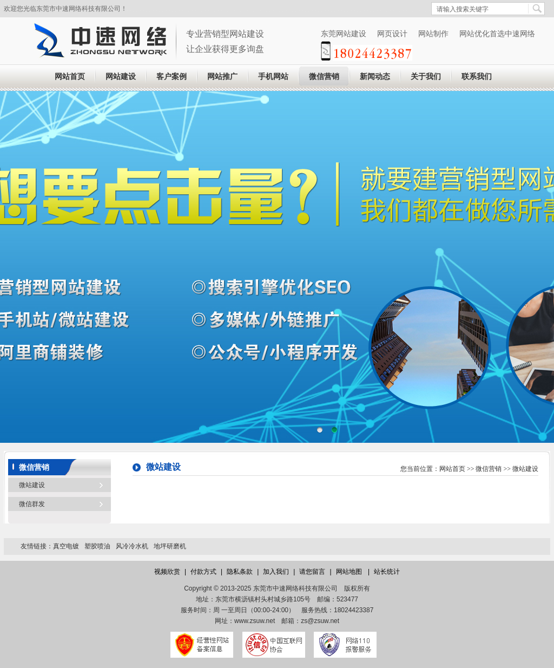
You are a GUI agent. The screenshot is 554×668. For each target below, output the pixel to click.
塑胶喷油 (97, 546)
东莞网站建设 (343, 33)
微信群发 (32, 504)
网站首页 (70, 77)
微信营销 (324, 77)
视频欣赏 (167, 571)
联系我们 (476, 77)
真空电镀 (66, 546)
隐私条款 (240, 571)
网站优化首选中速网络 (497, 33)
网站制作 (433, 33)
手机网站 (273, 77)
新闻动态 (375, 77)
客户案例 (171, 77)
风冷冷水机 (132, 546)
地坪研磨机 (170, 546)
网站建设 (120, 77)
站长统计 (387, 571)
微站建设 (32, 485)
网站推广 (222, 77)
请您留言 (312, 571)
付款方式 (203, 571)
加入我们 (276, 571)
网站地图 (350, 571)
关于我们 (426, 77)
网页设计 (392, 33)
